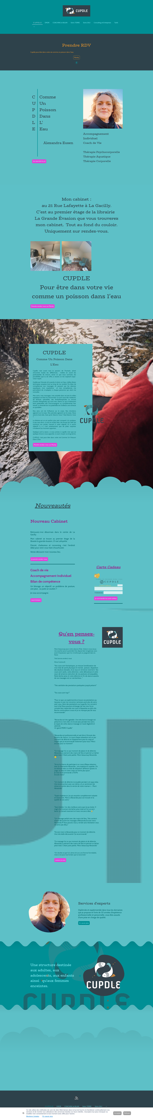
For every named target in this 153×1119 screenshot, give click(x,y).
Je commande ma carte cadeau (106, 598)
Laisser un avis (60, 860)
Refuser (127, 1113)
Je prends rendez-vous (39, 559)
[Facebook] (76, 62)
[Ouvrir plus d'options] (34, 27)
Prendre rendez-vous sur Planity (42, 306)
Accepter (117, 1113)
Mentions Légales (32, 1116)
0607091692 (36, 600)
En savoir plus (84, 923)
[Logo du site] (76, 10)
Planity (76, 57)
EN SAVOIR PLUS (39, 161)
